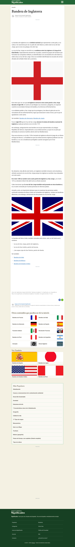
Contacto (14, 538)
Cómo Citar (41, 526)
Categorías (14, 526)
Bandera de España (51, 324)
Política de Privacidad (43, 530)
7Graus (33, 542)
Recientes (40, 522)
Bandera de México (19, 260)
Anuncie (14, 534)
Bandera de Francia (24, 317)
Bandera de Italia (19, 257)
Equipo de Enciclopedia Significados (23, 304)
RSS (39, 534)
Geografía (13, 7)
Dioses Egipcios (51, 344)
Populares (14, 522)
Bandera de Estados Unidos (22, 264)
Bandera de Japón (39, 118)
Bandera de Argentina (51, 337)
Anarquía (24, 344)
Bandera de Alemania (26, 118)
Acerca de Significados (17, 530)
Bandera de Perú (24, 337)
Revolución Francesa (51, 330)
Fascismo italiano (24, 330)
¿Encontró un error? (42, 538)
